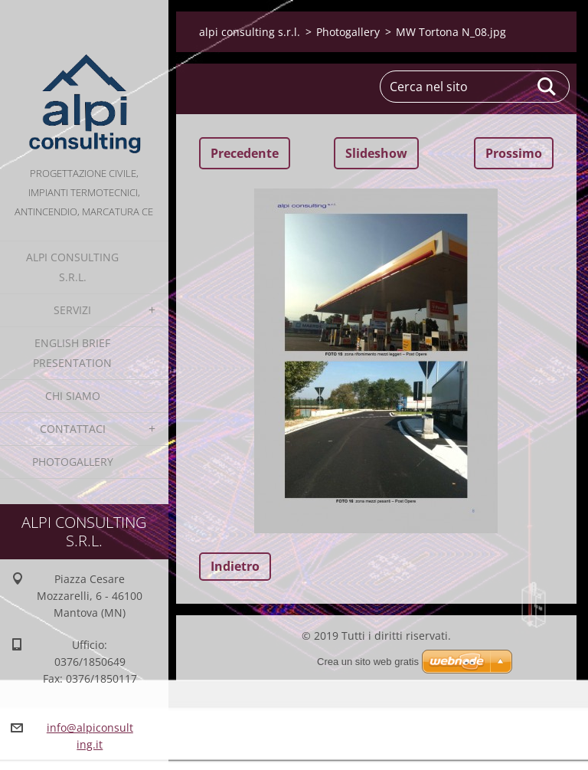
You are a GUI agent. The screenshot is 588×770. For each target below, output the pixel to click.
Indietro (235, 566)
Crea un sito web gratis (368, 661)
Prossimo (513, 153)
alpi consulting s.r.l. (72, 267)
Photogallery (72, 461)
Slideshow (376, 153)
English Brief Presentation (72, 353)
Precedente (245, 153)
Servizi (72, 310)
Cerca (547, 86)
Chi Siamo (72, 395)
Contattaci (73, 428)
